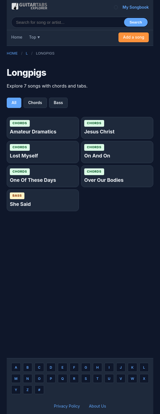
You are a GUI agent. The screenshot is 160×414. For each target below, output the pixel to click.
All (14, 102)
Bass (58, 102)
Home (16, 37)
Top (32, 37)
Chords (35, 102)
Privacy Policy (67, 406)
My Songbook (135, 7)
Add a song (133, 37)
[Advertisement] (80, 282)
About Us (97, 406)
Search (136, 22)
